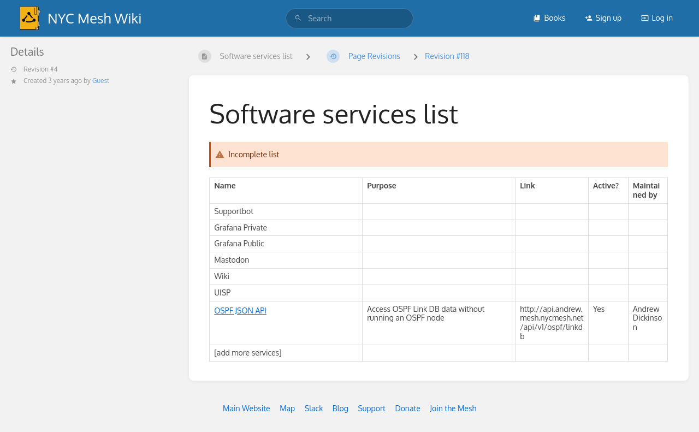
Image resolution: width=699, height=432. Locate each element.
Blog (340, 408)
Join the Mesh (453, 408)
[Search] (298, 18)
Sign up (603, 17)
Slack (314, 408)
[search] (349, 18)
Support (372, 408)
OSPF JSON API (240, 310)
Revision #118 (447, 56)
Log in (657, 17)
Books (549, 17)
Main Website (246, 408)
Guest (100, 80)
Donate (407, 408)
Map (287, 408)
